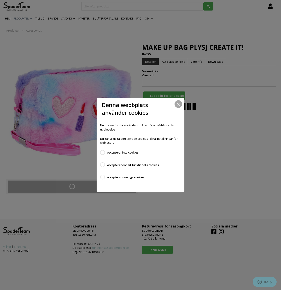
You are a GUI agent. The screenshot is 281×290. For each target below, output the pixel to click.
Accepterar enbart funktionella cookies (133, 165)
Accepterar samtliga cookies (125, 177)
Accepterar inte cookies (123, 152)
